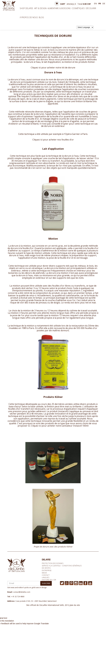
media (44, 573)
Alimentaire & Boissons (59, 8)
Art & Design (40, 8)
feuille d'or (33, 118)
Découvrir (91, 8)
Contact (46, 575)
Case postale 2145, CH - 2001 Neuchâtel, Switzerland (35, 601)
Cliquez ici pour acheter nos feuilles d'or (53, 139)
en (95, 3)
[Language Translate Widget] (85, 27)
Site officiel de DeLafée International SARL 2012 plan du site (53, 605)
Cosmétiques (78, 8)
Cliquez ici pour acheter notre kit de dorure (53, 67)
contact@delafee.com (21, 592)
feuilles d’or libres (54, 96)
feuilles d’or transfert (19, 408)
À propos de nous (29, 17)
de (103, 3)
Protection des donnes (52, 563)
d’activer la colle (44, 416)
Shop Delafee (26, 8)
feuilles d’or (57, 56)
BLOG (41, 17)
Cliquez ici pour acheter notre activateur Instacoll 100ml (59, 425)
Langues (45, 577)
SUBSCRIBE (46, 583)
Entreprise (46, 570)
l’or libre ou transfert (49, 160)
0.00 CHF (87, 4)
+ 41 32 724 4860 (17, 596)
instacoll (63, 411)
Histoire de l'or (49, 580)
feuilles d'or (91, 328)
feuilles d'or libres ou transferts (68, 285)
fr (99, 3)
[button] (56, 3)
